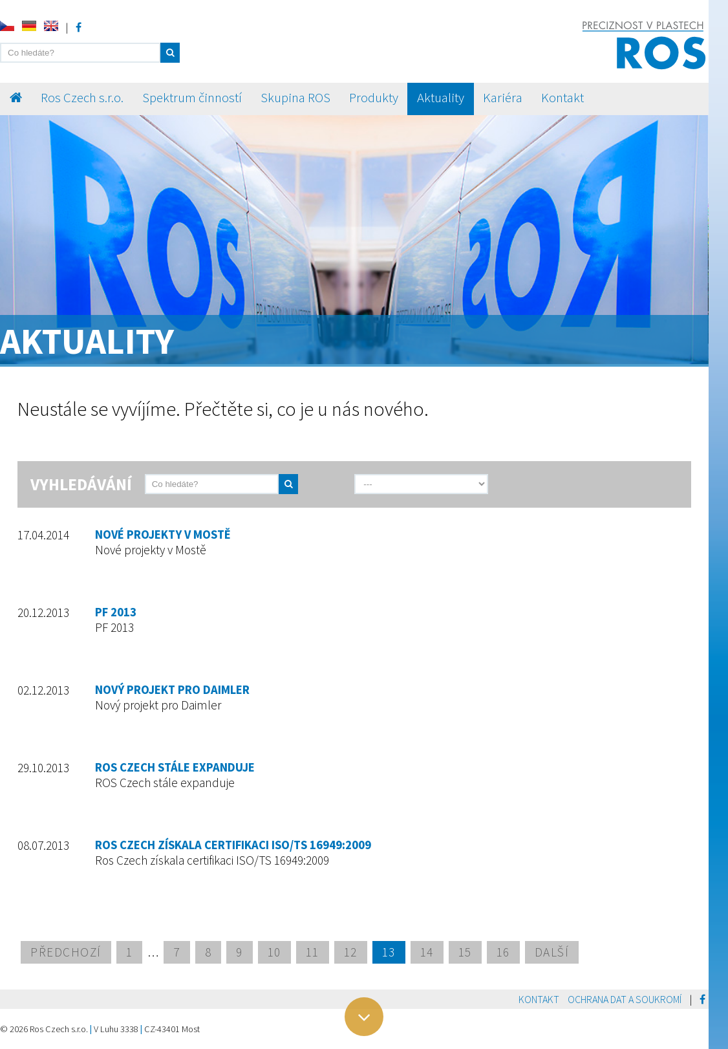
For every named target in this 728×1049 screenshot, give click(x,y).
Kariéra (502, 97)
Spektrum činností (192, 97)
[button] (170, 53)
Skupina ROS (295, 97)
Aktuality (440, 97)
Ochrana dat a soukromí (624, 999)
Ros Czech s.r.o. (82, 97)
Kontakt (562, 97)
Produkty (373, 97)
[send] (315, 484)
